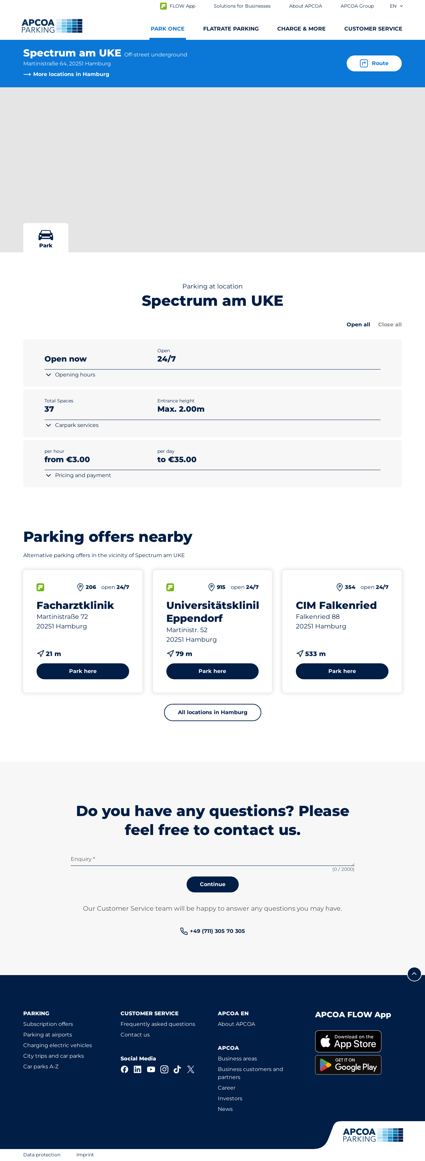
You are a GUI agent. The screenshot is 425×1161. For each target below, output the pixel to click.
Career (226, 1088)
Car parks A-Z (40, 1066)
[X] (191, 1069)
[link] (212, 931)
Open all (358, 324)
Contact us (135, 1035)
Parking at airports (47, 1035)
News (225, 1109)
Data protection (41, 1155)
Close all (390, 324)
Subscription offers (48, 1024)
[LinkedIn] (138, 1069)
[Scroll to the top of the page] (414, 974)
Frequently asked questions (158, 1024)
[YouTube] (151, 1069)
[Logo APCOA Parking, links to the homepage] (52, 26)
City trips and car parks (53, 1056)
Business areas (237, 1058)
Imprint (85, 1155)
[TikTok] (178, 1069)
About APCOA (236, 1024)
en (397, 6)
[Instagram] (164, 1069)
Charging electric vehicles (57, 1045)
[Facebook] (124, 1069)
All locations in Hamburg (212, 712)
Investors (230, 1098)
